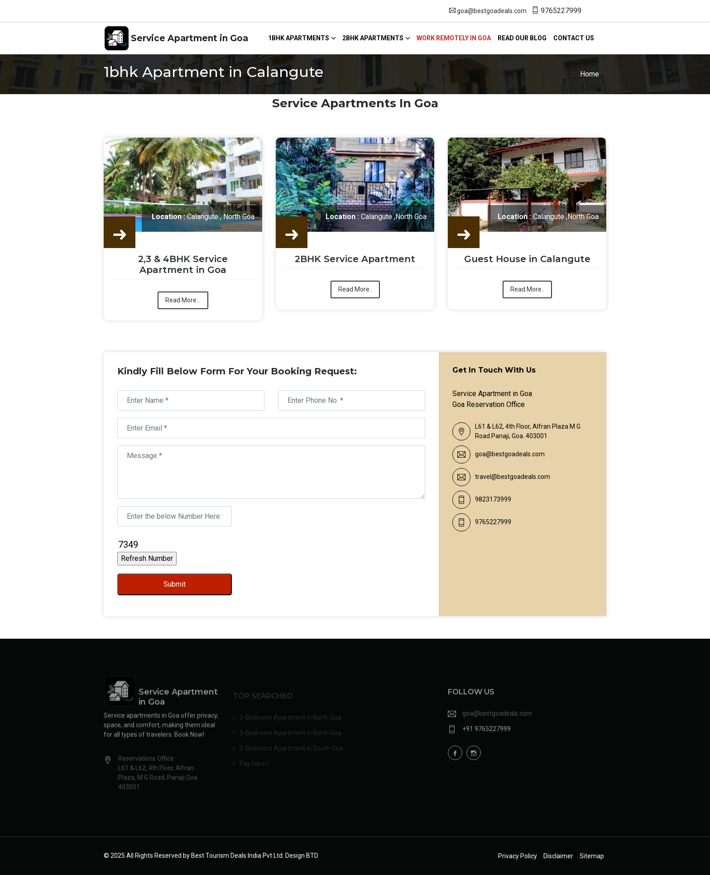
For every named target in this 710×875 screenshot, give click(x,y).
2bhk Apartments (372, 38)
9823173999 (493, 499)
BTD (312, 855)
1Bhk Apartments (298, 38)
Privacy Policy (517, 856)
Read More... (183, 300)
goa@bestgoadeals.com (492, 10)
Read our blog (522, 38)
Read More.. (355, 289)
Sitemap (592, 856)
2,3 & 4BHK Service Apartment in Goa (183, 265)
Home (589, 74)
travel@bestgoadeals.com (512, 476)
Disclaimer (558, 856)
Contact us (573, 38)
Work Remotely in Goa (454, 38)
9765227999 (561, 10)
